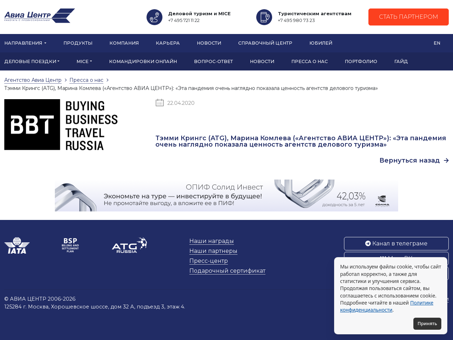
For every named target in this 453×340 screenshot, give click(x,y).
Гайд (401, 61)
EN (437, 43)
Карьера (168, 43)
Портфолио (361, 61)
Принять (427, 323)
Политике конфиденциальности (386, 306)
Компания (124, 43)
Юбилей (320, 43)
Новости (209, 43)
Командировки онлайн (143, 61)
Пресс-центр (208, 260)
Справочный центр (265, 43)
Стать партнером (408, 16)
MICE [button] (82, 61)
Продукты (77, 43)
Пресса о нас (309, 61)
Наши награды (211, 241)
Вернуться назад (414, 160)
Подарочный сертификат (227, 270)
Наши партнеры (213, 251)
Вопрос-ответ (213, 61)
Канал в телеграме (396, 243)
